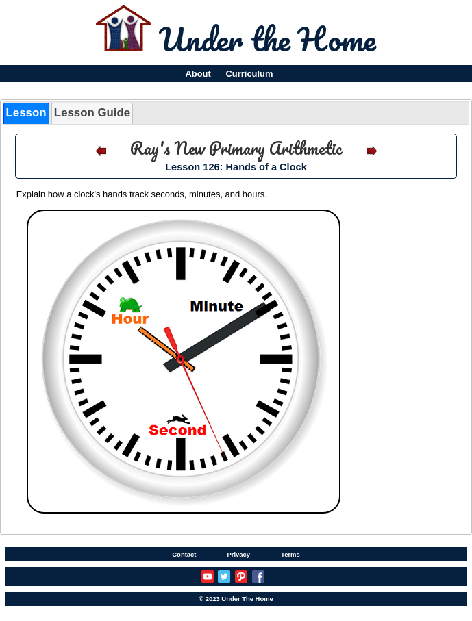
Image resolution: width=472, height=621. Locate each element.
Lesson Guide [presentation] (92, 112)
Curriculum (249, 73)
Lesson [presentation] (26, 112)
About (197, 73)
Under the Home (267, 39)
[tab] (26, 113)
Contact (184, 554)
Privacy (238, 554)
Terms (290, 554)
